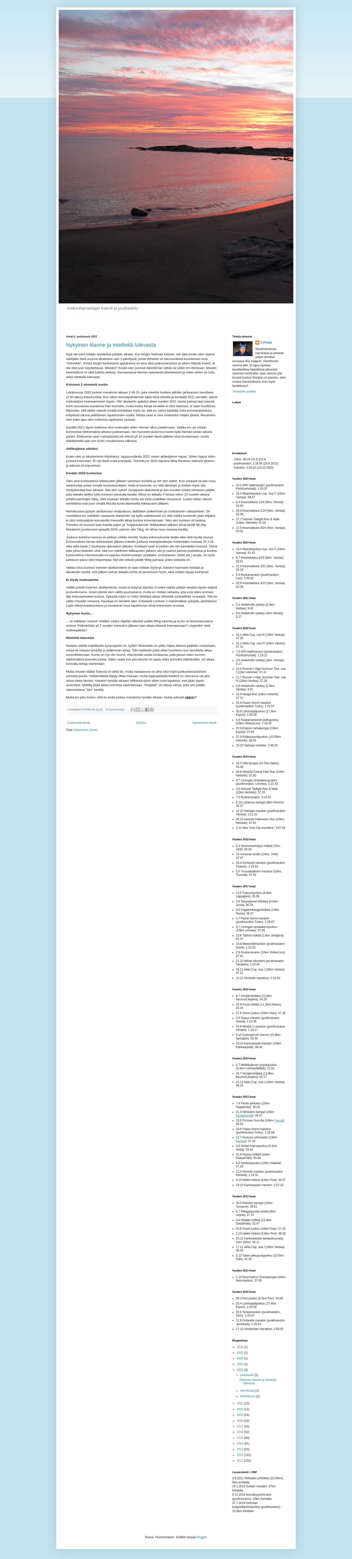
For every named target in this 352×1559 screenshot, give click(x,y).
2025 (240, 1352)
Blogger (202, 1537)
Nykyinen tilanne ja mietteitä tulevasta (111, 345)
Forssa (278, 1120)
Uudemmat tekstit (78, 723)
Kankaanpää (244, 1115)
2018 (240, 1420)
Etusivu (141, 723)
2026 (240, 1347)
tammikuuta (248, 1396)
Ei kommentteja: (115, 709)
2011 (240, 1460)
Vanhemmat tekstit (204, 723)
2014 (240, 1443)
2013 (240, 1449)
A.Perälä (266, 342)
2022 (240, 1370)
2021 (240, 1403)
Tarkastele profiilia (244, 391)
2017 (240, 1426)
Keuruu (240, 1141)
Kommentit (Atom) (86, 730)
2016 (240, 1432)
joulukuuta (247, 1375)
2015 (240, 1438)
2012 (240, 1455)
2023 (240, 1364)
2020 (240, 1409)
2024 (240, 1358)
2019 (240, 1415)
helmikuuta (247, 1390)
